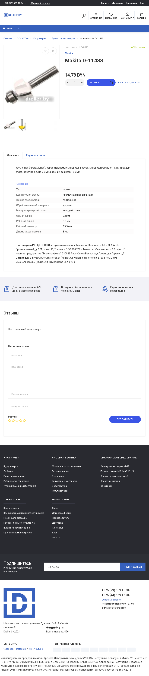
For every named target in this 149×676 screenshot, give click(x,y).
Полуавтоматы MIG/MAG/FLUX (117, 471)
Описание (13, 155)
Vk (30, 649)
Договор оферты (61, 513)
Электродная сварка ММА (114, 466)
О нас (104, 3)
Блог (142, 3)
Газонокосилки (60, 471)
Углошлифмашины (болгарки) (20, 486)
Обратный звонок (40, 3)
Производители (60, 518)
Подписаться (133, 567)
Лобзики (8, 471)
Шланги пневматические (17, 527)
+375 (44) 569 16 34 (115, 595)
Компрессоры (11, 508)
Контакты (131, 3)
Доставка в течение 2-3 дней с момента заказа (22, 289)
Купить (101, 82)
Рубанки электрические (16, 481)
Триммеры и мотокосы (64, 481)
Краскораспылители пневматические (24, 513)
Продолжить (125, 419)
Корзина (141, 16)
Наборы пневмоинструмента (19, 522)
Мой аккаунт (127, 16)
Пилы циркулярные (14, 476)
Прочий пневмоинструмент (18, 532)
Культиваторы (60, 491)
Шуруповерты (11, 466)
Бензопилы (58, 476)
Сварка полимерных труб (114, 476)
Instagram (21, 649)
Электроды (106, 486)
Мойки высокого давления (66, 466)
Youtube (38, 649)
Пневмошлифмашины (15, 518)
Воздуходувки (59, 486)
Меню (8, 28)
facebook (9, 649)
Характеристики (35, 155)
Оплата (56, 537)
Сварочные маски (110, 481)
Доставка (117, 3)
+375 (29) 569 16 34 (13, 3)
